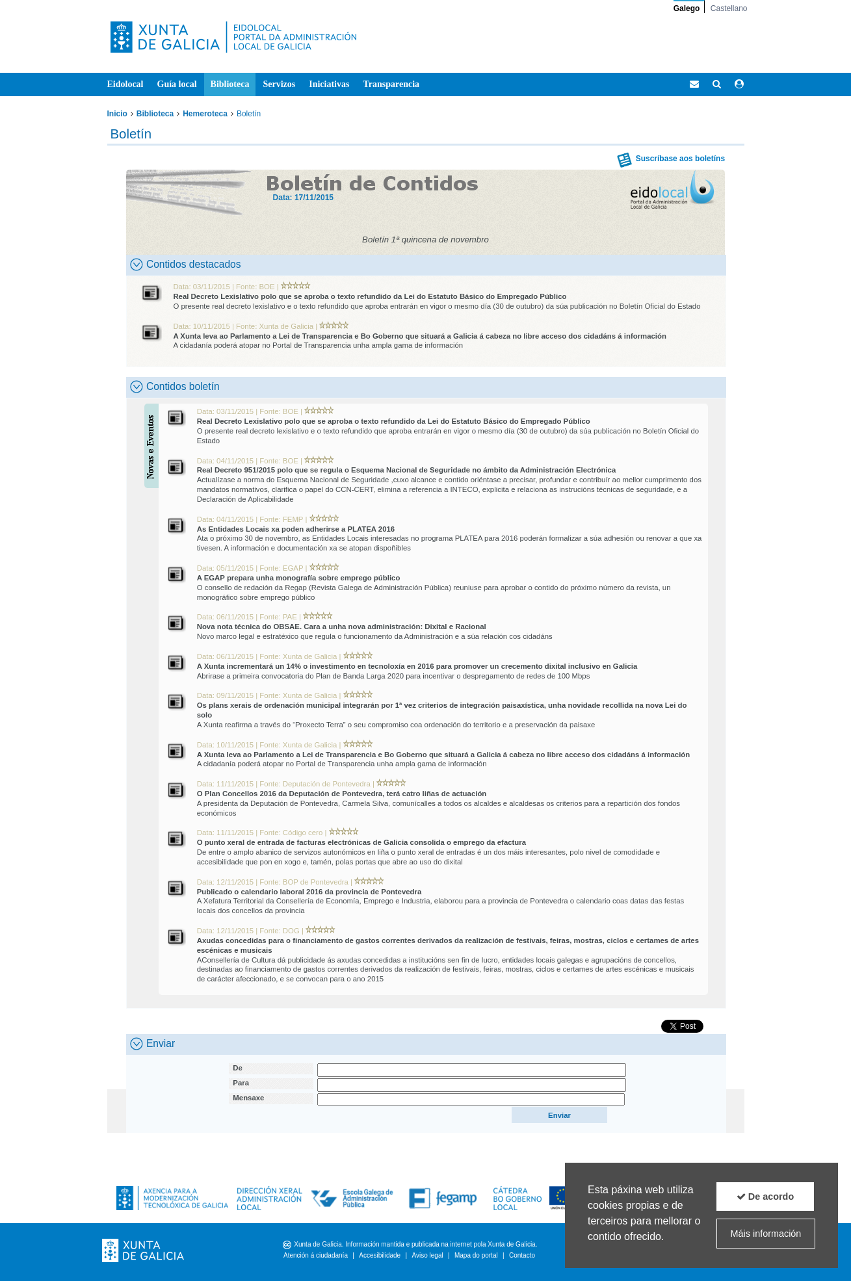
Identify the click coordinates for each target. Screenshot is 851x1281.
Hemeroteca (205, 113)
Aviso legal (427, 1255)
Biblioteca (155, 113)
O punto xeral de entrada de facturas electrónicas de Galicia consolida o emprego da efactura (361, 842)
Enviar (152, 1043)
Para (241, 1083)
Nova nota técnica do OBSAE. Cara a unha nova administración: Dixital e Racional (341, 626)
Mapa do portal (476, 1255)
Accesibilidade (379, 1255)
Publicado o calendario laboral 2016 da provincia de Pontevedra (309, 892)
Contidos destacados (185, 264)
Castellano (729, 8)
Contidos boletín (175, 386)
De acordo (765, 1196)
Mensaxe (248, 1098)
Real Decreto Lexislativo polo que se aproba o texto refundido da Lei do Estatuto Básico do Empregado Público (369, 296)
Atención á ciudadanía (315, 1255)
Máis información (766, 1233)
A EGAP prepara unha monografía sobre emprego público (298, 578)
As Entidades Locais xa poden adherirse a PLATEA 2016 (296, 529)
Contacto (522, 1255)
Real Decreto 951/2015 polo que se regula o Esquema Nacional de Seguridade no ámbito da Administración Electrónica (406, 470)
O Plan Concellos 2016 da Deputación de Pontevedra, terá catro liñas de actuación (342, 793)
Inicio (117, 113)
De (237, 1068)
